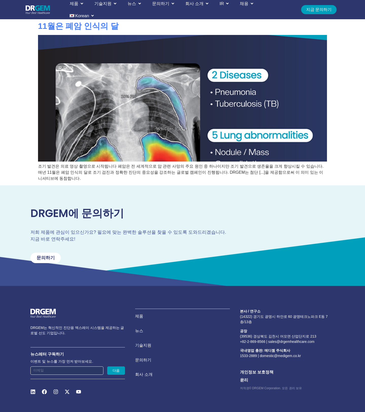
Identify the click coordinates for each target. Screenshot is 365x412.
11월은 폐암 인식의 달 (78, 26)
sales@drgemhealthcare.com (291, 342)
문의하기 (143, 362)
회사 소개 (143, 377)
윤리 (244, 380)
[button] (77, 3)
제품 (139, 317)
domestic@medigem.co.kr (280, 356)
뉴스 (139, 332)
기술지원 (143, 347)
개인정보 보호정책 (256, 372)
